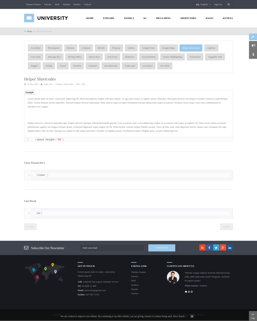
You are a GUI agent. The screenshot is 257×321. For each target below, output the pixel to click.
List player (148, 65)
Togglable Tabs (215, 56)
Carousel (93, 65)
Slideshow (130, 56)
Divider (101, 48)
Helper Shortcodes (191, 48)
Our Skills (165, 65)
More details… (180, 316)
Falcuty (47, 4)
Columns (86, 48)
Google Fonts (148, 48)
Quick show (94, 56)
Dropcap (116, 48)
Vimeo (63, 65)
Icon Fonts (112, 56)
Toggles (34, 65)
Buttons (70, 48)
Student (66, 4)
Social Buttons (149, 56)
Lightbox (211, 48)
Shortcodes (68, 84)
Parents (77, 4)
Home (29, 31)
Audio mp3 (130, 65)
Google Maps (168, 48)
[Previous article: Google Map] (30, 226)
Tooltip (49, 65)
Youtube (77, 65)
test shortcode (110, 65)
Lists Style (36, 56)
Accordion (36, 48)
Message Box (54, 56)
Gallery (131, 48)
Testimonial (195, 56)
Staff (57, 4)
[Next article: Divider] (226, 226)
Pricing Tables (74, 56)
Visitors (87, 4)
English (203, 4)
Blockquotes (54, 48)
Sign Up (218, 4)
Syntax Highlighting (172, 56)
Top (253, 315)
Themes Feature (33, 4)
